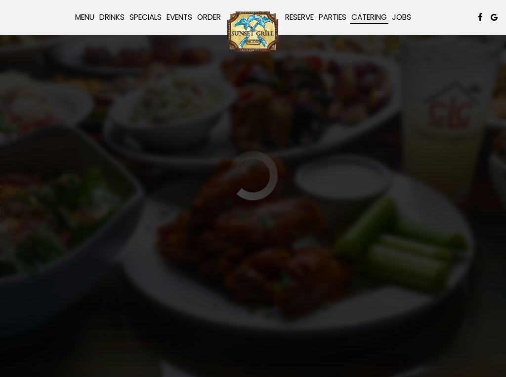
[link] (253, 31)
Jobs (401, 17)
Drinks (112, 17)
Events (179, 17)
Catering (369, 17)
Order (209, 17)
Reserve (299, 17)
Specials (145, 17)
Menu (84, 17)
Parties (332, 17)
